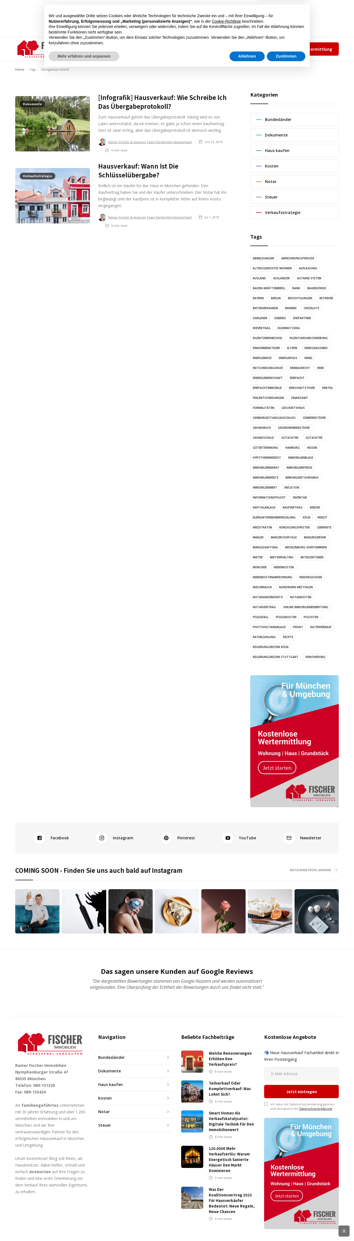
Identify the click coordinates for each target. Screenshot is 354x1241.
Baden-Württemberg (269, 288)
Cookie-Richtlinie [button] (226, 1191)
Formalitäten (263, 408)
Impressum (265, 49)
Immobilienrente (265, 477)
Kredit (322, 517)
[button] (98, 49)
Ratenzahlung (264, 637)
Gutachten (289, 438)
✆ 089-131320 (220, 49)
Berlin (276, 298)
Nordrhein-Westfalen (296, 587)
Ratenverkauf (321, 627)
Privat (298, 627)
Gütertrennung (265, 448)
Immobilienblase (300, 458)
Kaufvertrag (293, 507)
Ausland (259, 278)
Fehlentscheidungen (268, 398)
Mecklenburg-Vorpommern (306, 547)
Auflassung (308, 268)
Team (247, 49)
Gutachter (314, 438)
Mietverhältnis (281, 557)
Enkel (308, 358)
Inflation (291, 487)
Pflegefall (261, 617)
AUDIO (147, 48)
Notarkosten (300, 597)
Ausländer (281, 278)
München (260, 567)
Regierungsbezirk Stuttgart (275, 657)
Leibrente (324, 527)
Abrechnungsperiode (297, 258)
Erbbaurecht (300, 368)
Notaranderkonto (268, 597)
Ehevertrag (261, 328)
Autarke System (309, 278)
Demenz (280, 318)
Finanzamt (299, 398)
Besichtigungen (300, 298)
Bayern (258, 298)
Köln (306, 517)
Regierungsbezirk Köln (270, 647)
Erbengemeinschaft (268, 378)
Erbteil (327, 388)
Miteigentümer (312, 557)
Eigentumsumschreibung (309, 338)
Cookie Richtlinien (326, 1231)
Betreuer (326, 298)
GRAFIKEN (170, 48)
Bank (296, 288)
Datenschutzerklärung (315, 1076)
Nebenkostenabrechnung (272, 577)
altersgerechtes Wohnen (272, 268)
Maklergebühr (315, 537)
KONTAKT (196, 48)
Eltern (292, 348)
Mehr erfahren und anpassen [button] (84, 1226)
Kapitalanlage (264, 507)
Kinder (315, 507)
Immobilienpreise (299, 467)
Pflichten (311, 617)
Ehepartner (302, 318)
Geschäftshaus (293, 408)
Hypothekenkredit (267, 458)
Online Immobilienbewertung (305, 607)
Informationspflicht (269, 497)
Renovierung (316, 657)
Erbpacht (297, 378)
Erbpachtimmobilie (267, 388)
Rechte (288, 637)
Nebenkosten (284, 567)
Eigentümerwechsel (267, 338)
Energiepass (288, 358)
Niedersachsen (311, 577)
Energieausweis (316, 348)
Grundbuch (262, 428)
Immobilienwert (265, 487)
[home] (43, 49)
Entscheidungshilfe (268, 368)
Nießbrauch (262, 587)
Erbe (320, 368)
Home (19, 69)
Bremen (290, 308)
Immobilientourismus (302, 477)
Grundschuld (263, 438)
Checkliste (311, 308)
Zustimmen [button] (286, 1226)
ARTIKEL (125, 48)
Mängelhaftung (265, 547)
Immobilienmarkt (266, 467)
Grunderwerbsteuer (294, 428)
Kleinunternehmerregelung (274, 517)
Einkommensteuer (266, 348)
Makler (258, 537)
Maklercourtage (284, 537)
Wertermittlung (316, 49)
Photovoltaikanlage (269, 627)
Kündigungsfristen (294, 527)
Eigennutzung (289, 328)
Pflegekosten (286, 617)
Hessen (312, 448)
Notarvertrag (264, 607)
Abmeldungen (263, 258)
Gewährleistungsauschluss (274, 418)
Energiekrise (262, 358)
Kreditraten (262, 527)
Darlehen (260, 318)
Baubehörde (316, 288)
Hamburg (292, 448)
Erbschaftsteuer (302, 388)
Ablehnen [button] (247, 1226)
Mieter (258, 557)
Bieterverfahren (265, 308)
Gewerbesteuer (314, 418)
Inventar (300, 497)
